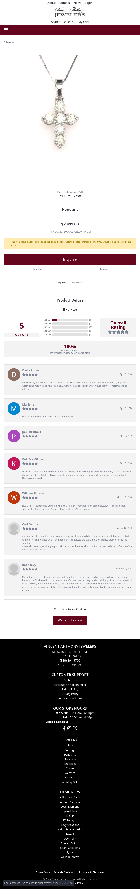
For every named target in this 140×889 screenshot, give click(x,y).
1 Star (47, 334)
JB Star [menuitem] (70, 815)
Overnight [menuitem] (70, 838)
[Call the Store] (70, 660)
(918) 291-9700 (70, 195)
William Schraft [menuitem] (70, 857)
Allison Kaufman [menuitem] (70, 797)
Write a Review (70, 620)
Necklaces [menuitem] (70, 759)
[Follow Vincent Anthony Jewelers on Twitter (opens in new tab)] (75, 728)
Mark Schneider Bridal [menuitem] (70, 829)
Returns (104, 269)
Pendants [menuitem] (70, 754)
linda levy (29, 565)
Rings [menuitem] (70, 745)
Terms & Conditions (70, 698)
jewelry (10, 42)
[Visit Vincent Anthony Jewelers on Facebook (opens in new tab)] (64, 728)
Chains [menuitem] (70, 768)
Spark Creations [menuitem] (70, 847)
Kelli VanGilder (33, 459)
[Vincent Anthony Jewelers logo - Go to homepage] (70, 12)
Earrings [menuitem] (70, 750)
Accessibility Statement (91, 872)
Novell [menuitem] (70, 834)
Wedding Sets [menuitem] (69, 782)
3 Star (47, 327)
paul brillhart (31, 432)
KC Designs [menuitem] (70, 820)
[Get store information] (70, 665)
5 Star (47, 320)
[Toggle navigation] (6, 30)
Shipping (37, 269)
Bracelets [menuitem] (70, 763)
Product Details (70, 300)
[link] (51, 2)
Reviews (70, 309)
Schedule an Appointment (70, 684)
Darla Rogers (31, 370)
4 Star (47, 323)
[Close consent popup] (71, 883)
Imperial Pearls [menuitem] (70, 811)
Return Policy (70, 689)
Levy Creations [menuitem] (70, 825)
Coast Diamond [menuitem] (70, 806)
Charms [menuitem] (70, 777)
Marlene (28, 404)
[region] (70, 121)
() (90, 320)
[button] (89, 2)
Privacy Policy (70, 694)
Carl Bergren (31, 524)
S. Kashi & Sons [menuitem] (70, 843)
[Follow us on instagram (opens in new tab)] (69, 728)
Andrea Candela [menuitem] (70, 802)
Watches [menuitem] (70, 773)
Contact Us (70, 680)
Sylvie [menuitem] (69, 852)
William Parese (33, 493)
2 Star (47, 331)
